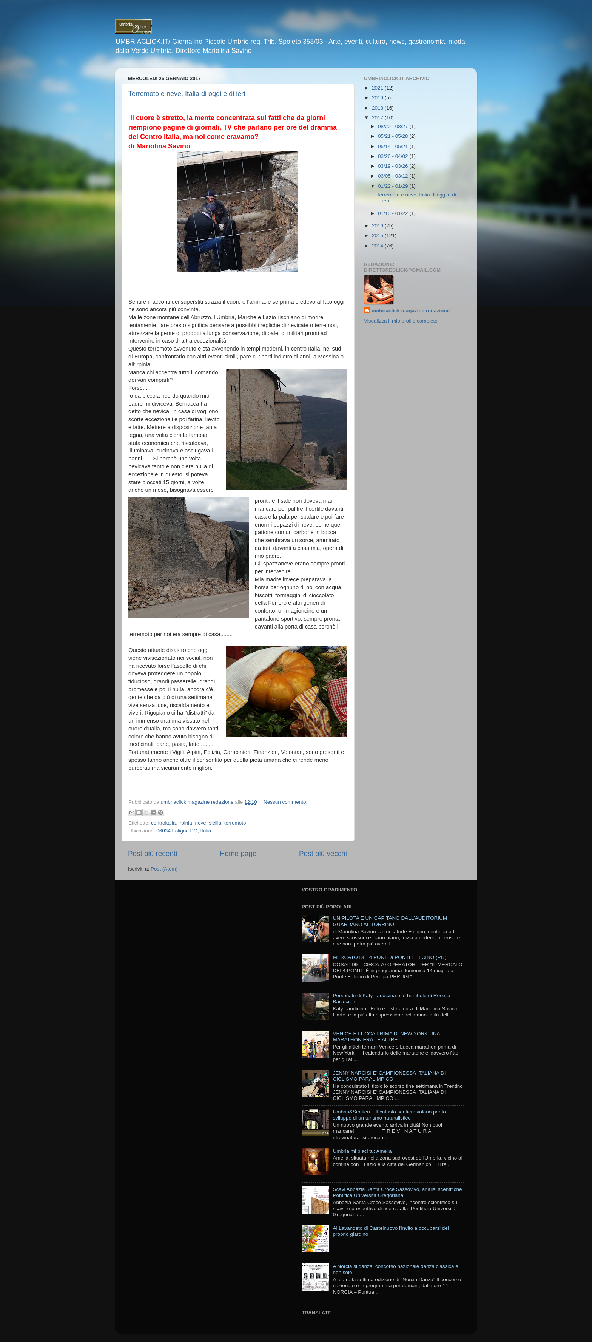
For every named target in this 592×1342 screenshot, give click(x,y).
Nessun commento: (285, 802)
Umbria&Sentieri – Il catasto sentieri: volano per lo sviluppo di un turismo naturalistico (389, 1115)
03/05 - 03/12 (393, 176)
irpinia (185, 823)
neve (200, 823)
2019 (378, 97)
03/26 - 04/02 (393, 156)
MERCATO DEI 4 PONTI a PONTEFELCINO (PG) (389, 957)
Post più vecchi (323, 853)
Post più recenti (152, 853)
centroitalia (163, 823)
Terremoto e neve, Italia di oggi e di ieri (186, 93)
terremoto (235, 823)
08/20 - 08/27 (393, 126)
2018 (378, 108)
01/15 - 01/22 (393, 213)
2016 (378, 226)
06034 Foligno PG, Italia (183, 831)
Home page (238, 853)
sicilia (215, 823)
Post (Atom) (164, 869)
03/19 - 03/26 (393, 166)
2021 (378, 88)
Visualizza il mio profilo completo (401, 321)
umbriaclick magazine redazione (411, 310)
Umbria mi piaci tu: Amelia (362, 1151)
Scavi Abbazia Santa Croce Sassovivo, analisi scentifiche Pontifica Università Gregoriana (397, 1192)
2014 (378, 246)
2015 (378, 235)
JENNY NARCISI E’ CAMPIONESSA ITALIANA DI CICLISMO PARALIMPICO (389, 1076)
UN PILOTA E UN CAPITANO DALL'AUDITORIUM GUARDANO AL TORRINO (390, 921)
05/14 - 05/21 (393, 146)
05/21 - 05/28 (393, 136)
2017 (378, 117)
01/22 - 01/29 (393, 186)
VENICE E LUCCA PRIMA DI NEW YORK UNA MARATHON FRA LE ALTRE (386, 1036)
